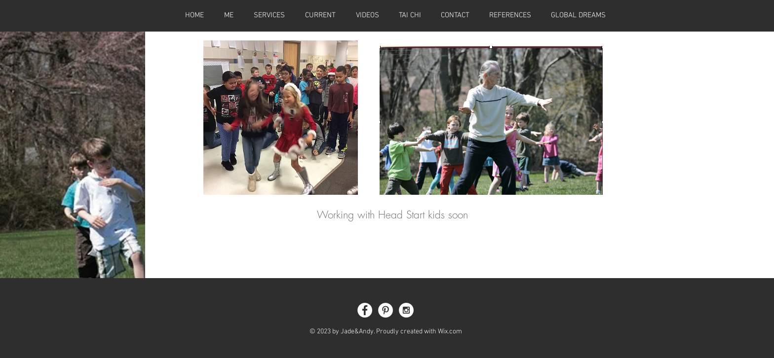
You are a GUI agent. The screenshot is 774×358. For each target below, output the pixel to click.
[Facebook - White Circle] (364, 310)
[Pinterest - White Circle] (385, 310)
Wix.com (450, 331)
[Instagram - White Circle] (406, 310)
